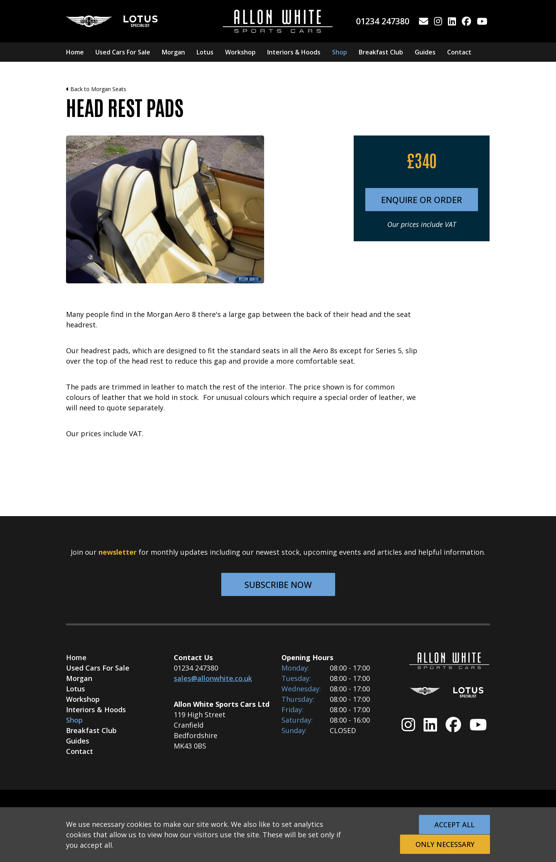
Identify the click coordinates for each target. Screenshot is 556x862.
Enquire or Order (421, 199)
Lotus (205, 52)
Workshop (240, 52)
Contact (459, 52)
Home (75, 52)
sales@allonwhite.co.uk (213, 678)
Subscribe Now (278, 584)
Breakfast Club (381, 52)
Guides (425, 52)
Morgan (173, 52)
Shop (339, 52)
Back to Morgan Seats (96, 89)
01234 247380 (382, 21)
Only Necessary (445, 844)
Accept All (454, 824)
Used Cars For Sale (122, 52)
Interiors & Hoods (293, 52)
